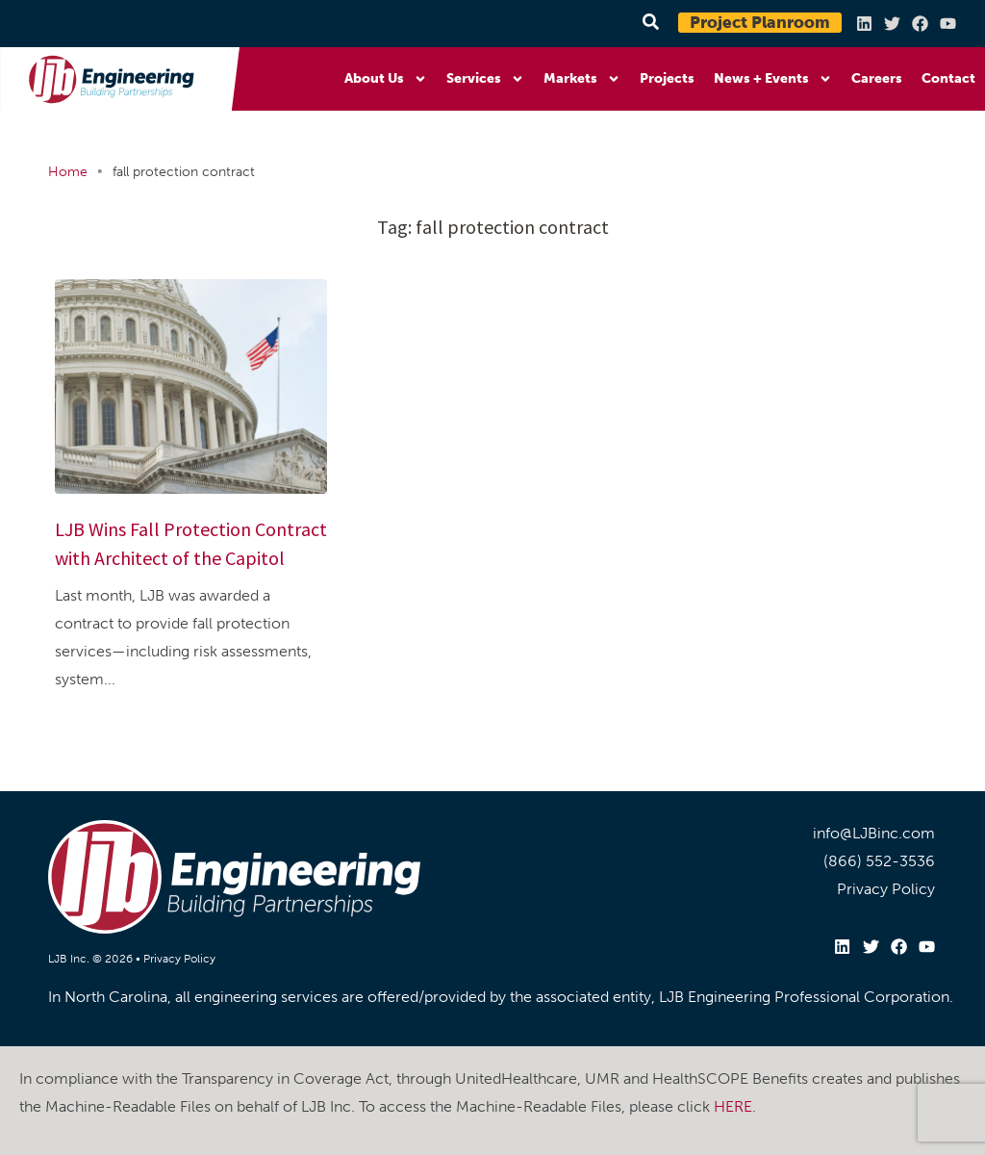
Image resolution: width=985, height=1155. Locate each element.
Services (485, 79)
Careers (876, 78)
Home (68, 172)
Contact (948, 78)
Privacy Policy (179, 958)
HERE (733, 1105)
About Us (385, 79)
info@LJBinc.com (874, 833)
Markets (581, 79)
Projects (667, 78)
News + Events (773, 79)
